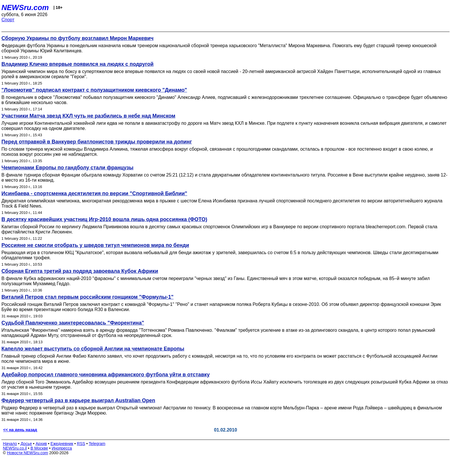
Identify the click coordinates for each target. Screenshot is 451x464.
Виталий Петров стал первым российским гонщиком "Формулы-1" (87, 297)
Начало (10, 443)
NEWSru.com (25, 7)
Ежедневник (62, 443)
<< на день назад (20, 429)
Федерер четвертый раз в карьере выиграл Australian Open (78, 400)
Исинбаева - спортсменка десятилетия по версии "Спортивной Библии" (94, 193)
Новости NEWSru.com (27, 452)
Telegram (97, 443)
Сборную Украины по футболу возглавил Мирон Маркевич (77, 38)
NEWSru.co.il (15, 448)
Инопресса (62, 448)
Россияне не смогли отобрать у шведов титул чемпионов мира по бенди (95, 245)
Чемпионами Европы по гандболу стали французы (67, 167)
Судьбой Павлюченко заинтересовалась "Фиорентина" (72, 323)
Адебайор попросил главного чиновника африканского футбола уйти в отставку (105, 374)
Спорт (7, 19)
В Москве (39, 448)
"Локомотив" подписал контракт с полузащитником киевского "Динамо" (94, 90)
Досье (26, 443)
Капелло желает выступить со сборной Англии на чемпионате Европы (92, 349)
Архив (41, 443)
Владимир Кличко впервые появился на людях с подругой (77, 64)
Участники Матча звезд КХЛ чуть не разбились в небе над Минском (88, 116)
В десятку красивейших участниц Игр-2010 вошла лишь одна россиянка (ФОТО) (104, 219)
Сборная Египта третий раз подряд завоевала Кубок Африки (79, 271)
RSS (81, 443)
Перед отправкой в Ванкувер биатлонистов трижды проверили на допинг (96, 142)
